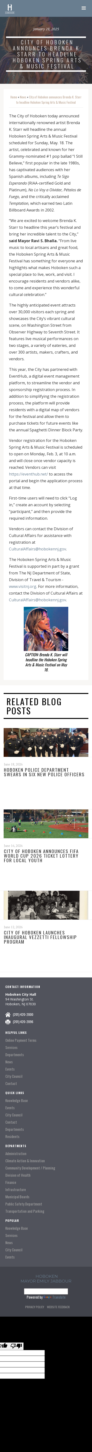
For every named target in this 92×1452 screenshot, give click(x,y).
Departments (14, 1054)
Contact (11, 1083)
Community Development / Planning (30, 1167)
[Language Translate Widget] (46, 1291)
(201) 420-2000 (23, 1014)
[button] (84, 8)
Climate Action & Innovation (25, 1160)
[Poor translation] (16, 1346)
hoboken (47, 1276)
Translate (54, 1297)
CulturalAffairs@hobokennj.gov (37, 549)
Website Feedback (58, 1307)
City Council (13, 1076)
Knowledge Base (16, 1100)
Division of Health (18, 1175)
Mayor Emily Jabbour (46, 1281)
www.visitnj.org (22, 586)
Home (13, 97)
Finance (10, 1182)
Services (11, 1047)
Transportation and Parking (24, 1211)
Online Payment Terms (20, 1040)
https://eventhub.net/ (28, 474)
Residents (12, 1136)
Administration (15, 1153)
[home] (9, 8)
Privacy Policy (34, 1307)
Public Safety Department (23, 1203)
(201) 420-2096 (23, 1021)
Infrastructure (15, 1189)
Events (10, 1069)
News (23, 97)
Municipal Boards (17, 1196)
